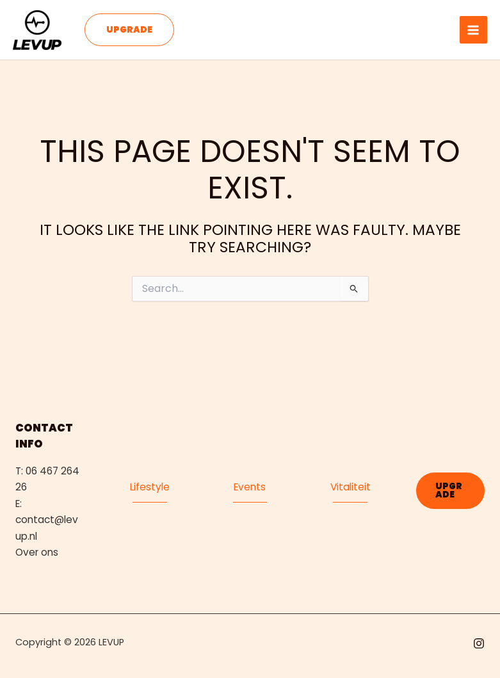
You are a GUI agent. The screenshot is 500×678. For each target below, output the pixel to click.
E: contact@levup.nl (46, 520)
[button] (129, 30)
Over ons (36, 552)
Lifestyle (150, 487)
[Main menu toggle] (473, 30)
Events (250, 487)
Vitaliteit (350, 487)
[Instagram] (479, 643)
